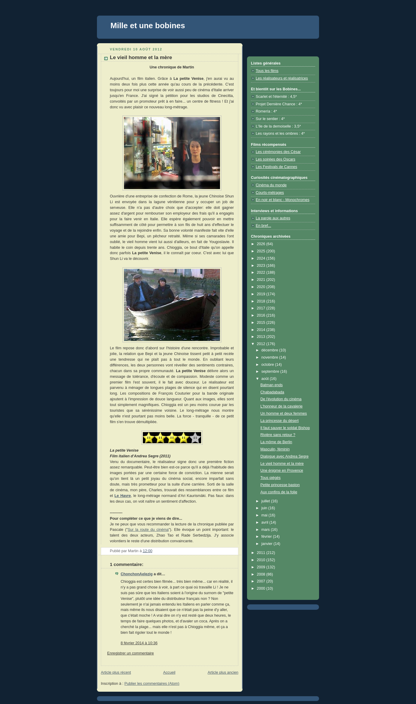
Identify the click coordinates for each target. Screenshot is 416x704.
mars (266, 530)
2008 (262, 574)
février (267, 536)
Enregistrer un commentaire (130, 653)
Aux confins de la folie (279, 492)
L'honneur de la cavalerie (282, 406)
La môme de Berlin (276, 442)
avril (265, 522)
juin (264, 508)
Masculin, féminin (275, 449)
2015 (262, 322)
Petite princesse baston (280, 485)
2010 (262, 560)
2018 (262, 301)
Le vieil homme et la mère (282, 464)
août (265, 379)
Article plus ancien (223, 672)
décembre (270, 350)
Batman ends (272, 385)
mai (265, 515)
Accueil (169, 672)
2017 (262, 308)
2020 (262, 287)
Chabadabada (272, 392)
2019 (262, 294)
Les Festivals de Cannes (276, 167)
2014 (262, 330)
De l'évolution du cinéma (281, 399)
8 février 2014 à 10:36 (139, 643)
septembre (270, 371)
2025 (262, 251)
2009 (262, 567)
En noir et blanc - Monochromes (282, 200)
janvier (267, 544)
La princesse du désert (280, 421)
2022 (262, 272)
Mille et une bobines (147, 25)
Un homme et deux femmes (284, 413)
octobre (268, 365)
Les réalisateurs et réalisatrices (282, 78)
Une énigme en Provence (282, 470)
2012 (262, 344)
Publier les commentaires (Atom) (152, 683)
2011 (262, 553)
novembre (270, 357)
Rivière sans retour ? (278, 435)
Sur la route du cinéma (148, 530)
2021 (262, 280)
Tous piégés (271, 478)
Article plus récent (116, 672)
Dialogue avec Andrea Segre (285, 456)
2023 (262, 265)
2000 (262, 588)
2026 (262, 244)
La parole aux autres (273, 218)
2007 (262, 581)
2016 (262, 315)
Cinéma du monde (271, 185)
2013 (262, 337)
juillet (266, 501)
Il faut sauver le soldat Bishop (285, 428)
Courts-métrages (270, 193)
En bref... (263, 226)
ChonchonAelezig (136, 574)
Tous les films (267, 71)
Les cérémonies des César (278, 152)
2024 (262, 258)
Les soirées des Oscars (275, 159)
